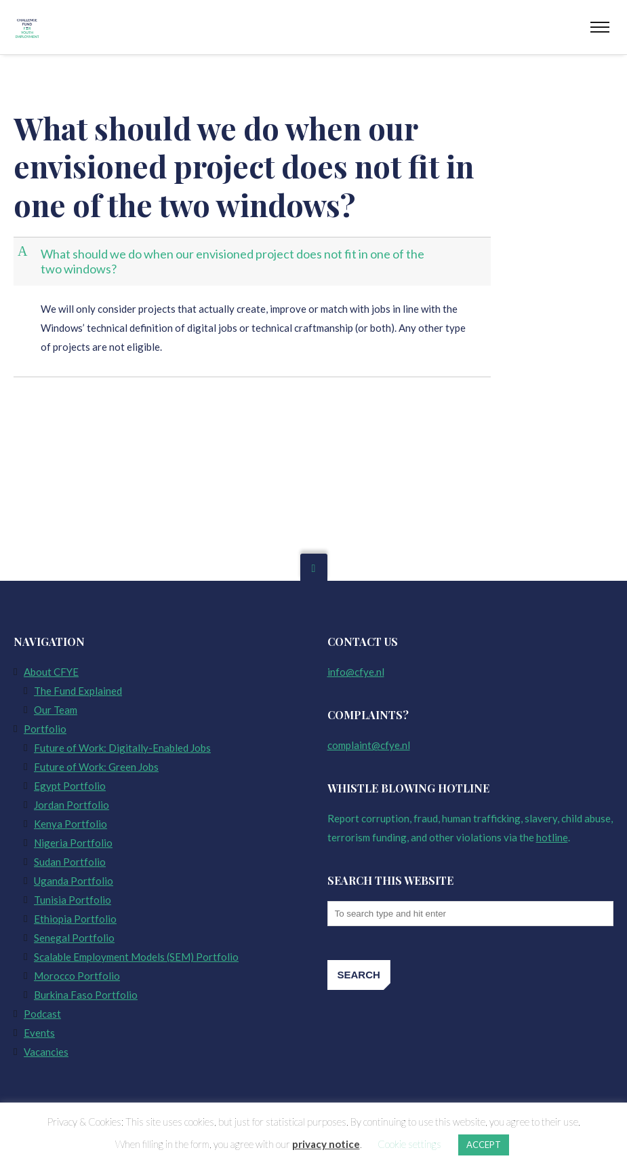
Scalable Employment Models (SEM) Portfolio (136, 957)
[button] (253, 261)
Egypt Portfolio (70, 786)
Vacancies (46, 1052)
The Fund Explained (78, 691)
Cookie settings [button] (409, 1144)
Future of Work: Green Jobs (96, 767)
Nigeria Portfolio (73, 843)
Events (39, 1033)
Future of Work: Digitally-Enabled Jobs (122, 748)
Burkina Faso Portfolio (86, 995)
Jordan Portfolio (71, 805)
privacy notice (326, 1144)
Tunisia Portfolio (72, 900)
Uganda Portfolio (73, 881)
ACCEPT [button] (483, 1144)
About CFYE (51, 672)
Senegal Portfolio (74, 938)
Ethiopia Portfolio (75, 919)
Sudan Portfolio (70, 862)
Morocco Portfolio (77, 976)
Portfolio (45, 729)
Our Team (55, 710)
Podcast (42, 1014)
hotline (552, 837)
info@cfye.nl (355, 672)
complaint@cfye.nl (368, 745)
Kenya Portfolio (70, 824)
